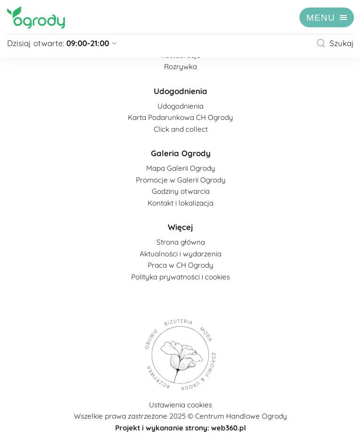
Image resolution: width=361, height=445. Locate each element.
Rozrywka (180, 66)
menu (320, 18)
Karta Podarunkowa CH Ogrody (180, 117)
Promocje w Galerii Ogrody (181, 179)
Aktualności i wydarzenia (180, 253)
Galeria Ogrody (181, 153)
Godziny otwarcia (181, 191)
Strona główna (181, 242)
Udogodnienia (180, 91)
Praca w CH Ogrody (180, 265)
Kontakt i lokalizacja (180, 203)
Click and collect (181, 129)
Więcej (180, 227)
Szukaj (335, 43)
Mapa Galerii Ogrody (180, 168)
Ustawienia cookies (180, 404)
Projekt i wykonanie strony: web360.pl (180, 427)
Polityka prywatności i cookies (180, 276)
